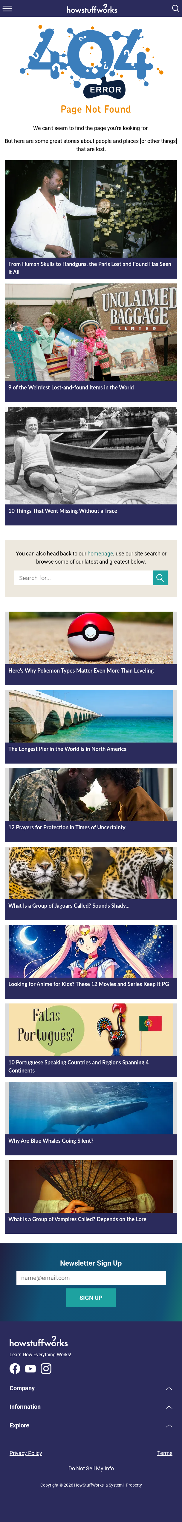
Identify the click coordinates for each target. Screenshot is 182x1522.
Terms (164, 1453)
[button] (91, 1388)
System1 (117, 1485)
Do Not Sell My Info (91, 1468)
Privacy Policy (26, 1453)
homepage (100, 553)
